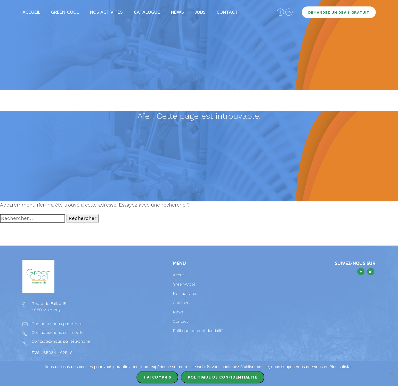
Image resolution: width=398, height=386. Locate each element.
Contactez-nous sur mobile (57, 332)
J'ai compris (157, 377)
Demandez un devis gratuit (338, 12)
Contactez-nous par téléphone (60, 341)
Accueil (31, 12)
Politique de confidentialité (198, 330)
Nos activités (106, 12)
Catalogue (147, 12)
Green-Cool (65, 12)
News (177, 12)
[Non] (391, 373)
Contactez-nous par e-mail (56, 323)
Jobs (200, 12)
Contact (227, 12)
